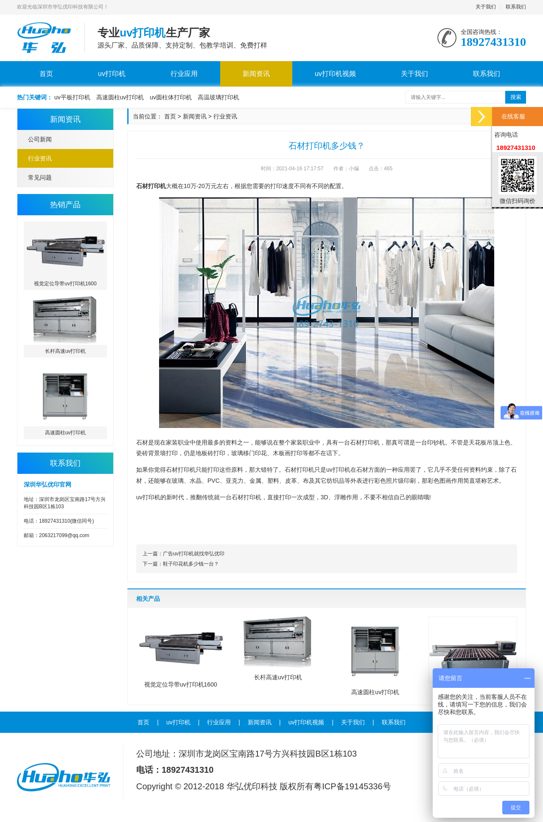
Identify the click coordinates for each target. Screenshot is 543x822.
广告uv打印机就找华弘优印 (193, 554)
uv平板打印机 (72, 97)
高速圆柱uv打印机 (120, 97)
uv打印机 (112, 73)
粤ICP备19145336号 (352, 786)
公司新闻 (40, 139)
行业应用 (184, 73)
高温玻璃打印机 (218, 97)
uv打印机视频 (335, 73)
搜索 (515, 97)
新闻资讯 (256, 73)
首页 (46, 73)
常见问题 (40, 177)
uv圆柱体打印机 (171, 97)
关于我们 (486, 7)
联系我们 (516, 7)
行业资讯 (40, 158)
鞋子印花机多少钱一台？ (191, 564)
